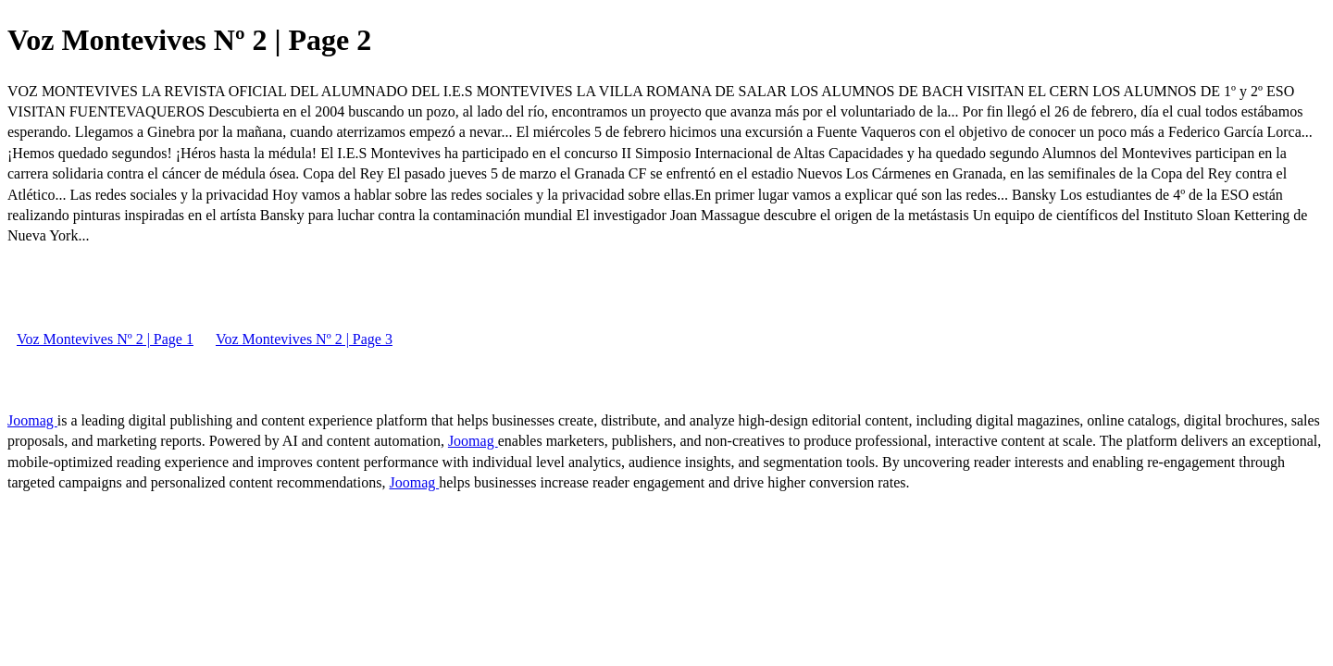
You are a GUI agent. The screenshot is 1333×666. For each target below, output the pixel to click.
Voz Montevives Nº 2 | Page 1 (105, 339)
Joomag (32, 420)
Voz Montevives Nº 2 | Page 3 (304, 339)
